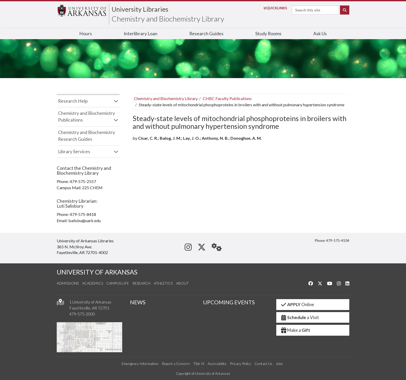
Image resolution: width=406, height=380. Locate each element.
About (182, 283)
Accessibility (217, 363)
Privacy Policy (240, 363)
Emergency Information (140, 363)
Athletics (163, 283)
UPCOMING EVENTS (229, 302)
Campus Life (117, 283)
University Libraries (140, 9)
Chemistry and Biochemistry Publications (86, 116)
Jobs (279, 363)
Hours (85, 33)
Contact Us (263, 363)
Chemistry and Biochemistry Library (168, 18)
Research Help (73, 101)
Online (297, 304)
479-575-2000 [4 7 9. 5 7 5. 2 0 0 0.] (82, 313)
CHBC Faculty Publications (227, 98)
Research (141, 283)
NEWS (138, 302)
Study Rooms (268, 33)
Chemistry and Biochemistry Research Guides (86, 136)
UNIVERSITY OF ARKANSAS (97, 272)
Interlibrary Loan (140, 33)
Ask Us (320, 33)
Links (275, 8)
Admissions (68, 283)
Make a (295, 330)
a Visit (299, 317)
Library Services (74, 151)
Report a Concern (176, 363)
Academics (92, 283)
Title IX (198, 363)
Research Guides (206, 33)
